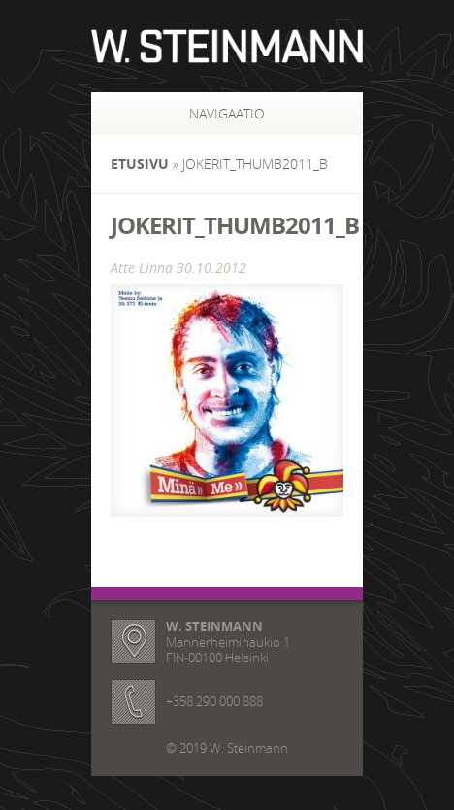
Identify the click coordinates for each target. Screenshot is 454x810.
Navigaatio (206, 113)
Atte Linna (142, 267)
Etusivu (140, 163)
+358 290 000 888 (214, 701)
